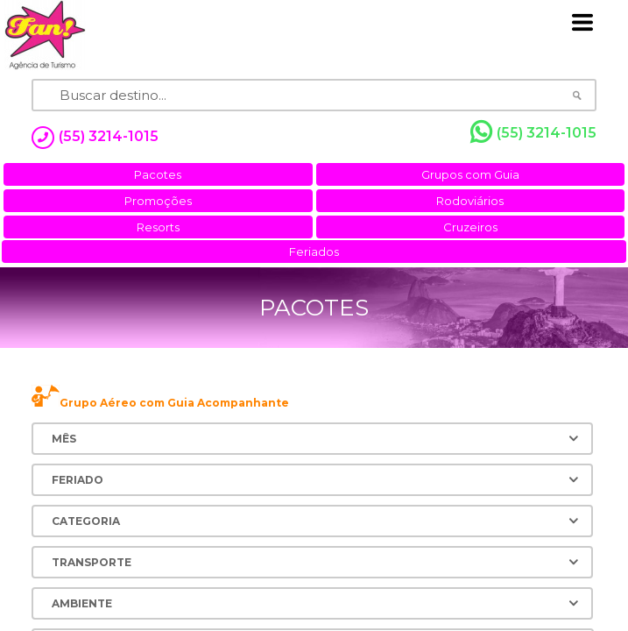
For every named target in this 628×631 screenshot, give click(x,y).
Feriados (314, 252)
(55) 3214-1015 (533, 132)
